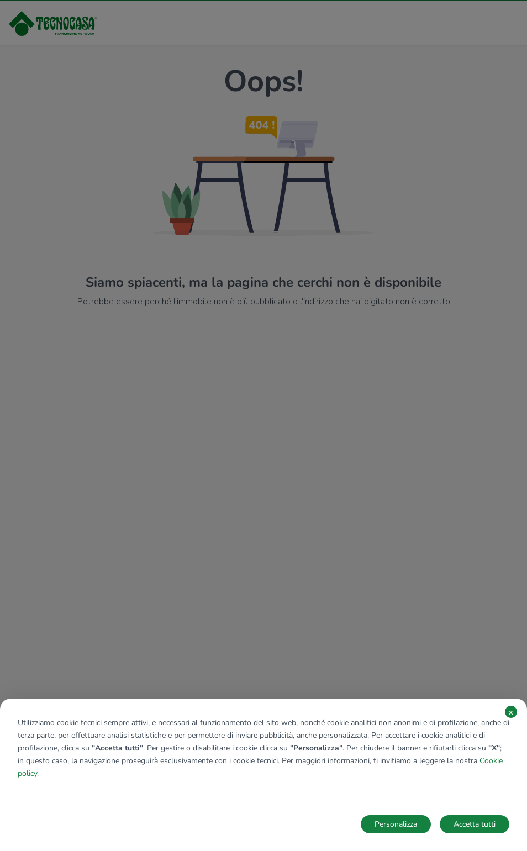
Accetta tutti (475, 824)
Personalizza (396, 824)
